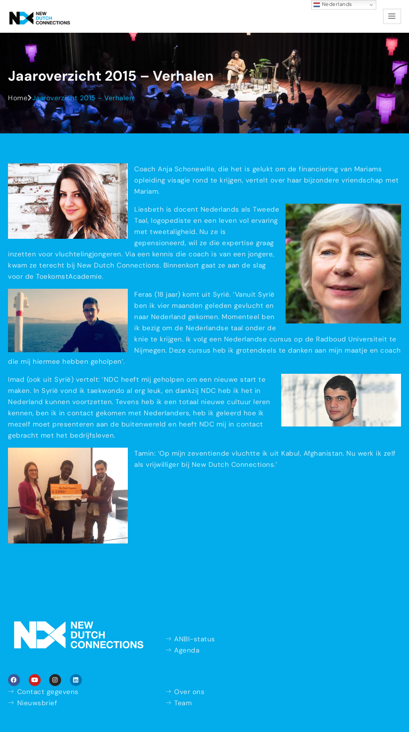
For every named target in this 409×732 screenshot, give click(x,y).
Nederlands (333, 4)
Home (18, 97)
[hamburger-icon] (392, 16)
